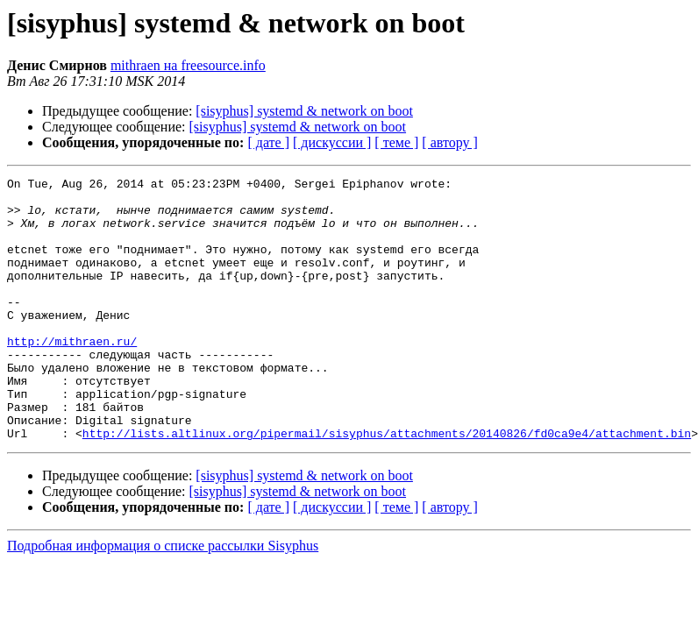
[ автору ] (449, 142)
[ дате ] (268, 142)
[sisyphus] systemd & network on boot (304, 110)
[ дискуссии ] (332, 142)
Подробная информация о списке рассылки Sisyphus (162, 598)
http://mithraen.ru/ (72, 375)
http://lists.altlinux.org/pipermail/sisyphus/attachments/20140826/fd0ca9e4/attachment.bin (386, 485)
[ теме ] (396, 142)
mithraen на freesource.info (188, 65)
